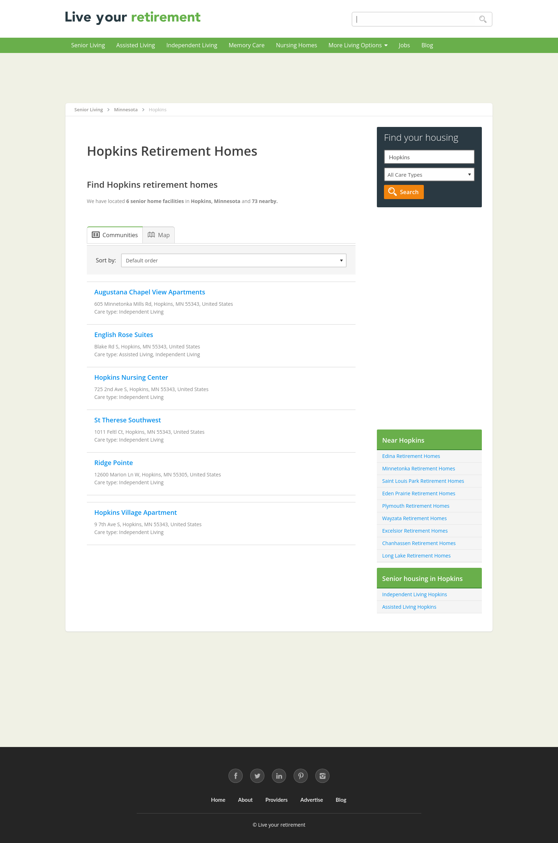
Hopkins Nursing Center (131, 377)
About (245, 799)
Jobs (404, 45)
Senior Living (88, 45)
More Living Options (358, 45)
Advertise (311, 799)
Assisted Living (135, 45)
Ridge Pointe (113, 462)
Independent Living (191, 45)
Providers (276, 799)
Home (218, 799)
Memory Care (246, 45)
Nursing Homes (296, 45)
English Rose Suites (123, 334)
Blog (427, 45)
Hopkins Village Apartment (135, 512)
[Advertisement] (279, 78)
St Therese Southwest (127, 420)
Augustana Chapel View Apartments (149, 292)
